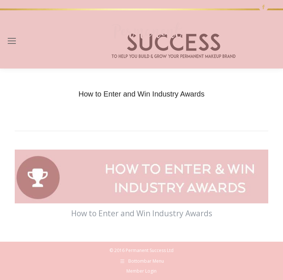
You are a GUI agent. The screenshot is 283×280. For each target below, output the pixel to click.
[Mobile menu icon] (11, 40)
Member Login (141, 271)
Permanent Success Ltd (150, 250)
